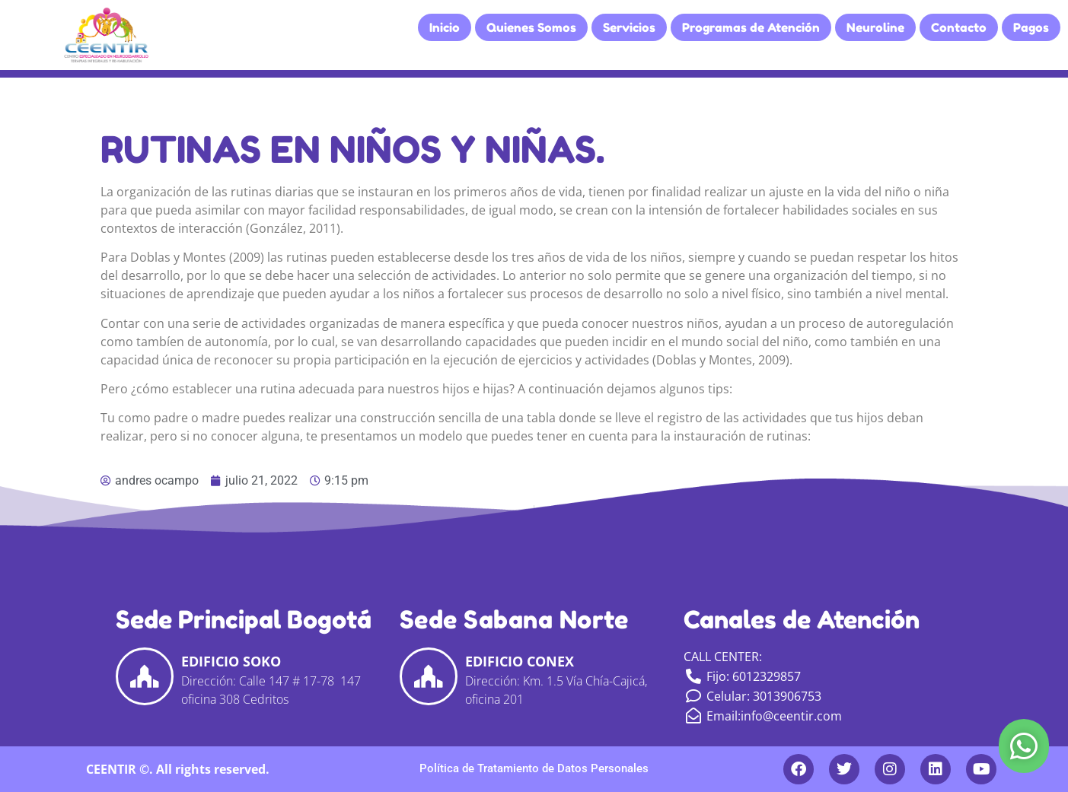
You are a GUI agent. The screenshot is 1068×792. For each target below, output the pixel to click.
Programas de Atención (751, 27)
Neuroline (875, 27)
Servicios (629, 27)
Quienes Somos (531, 27)
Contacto (959, 27)
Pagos (1031, 27)
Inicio (444, 27)
